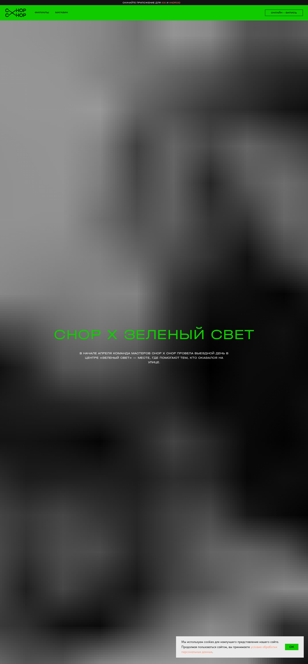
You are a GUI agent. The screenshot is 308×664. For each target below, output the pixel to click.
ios (164, 2)
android (174, 2)
